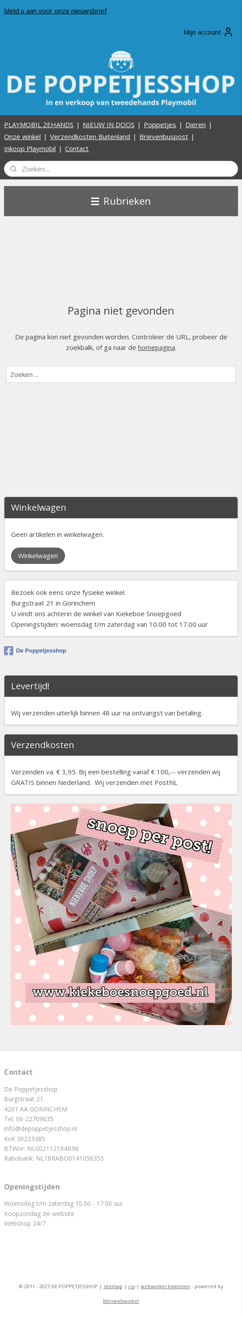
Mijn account (209, 32)
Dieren (195, 124)
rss (131, 1286)
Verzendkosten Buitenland (90, 136)
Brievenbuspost (163, 136)
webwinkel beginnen (165, 1286)
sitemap (113, 1286)
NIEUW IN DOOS (108, 124)
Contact (76, 148)
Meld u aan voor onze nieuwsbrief (55, 10)
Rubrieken (121, 201)
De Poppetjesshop (35, 650)
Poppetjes (160, 124)
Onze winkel (22, 136)
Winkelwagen (38, 555)
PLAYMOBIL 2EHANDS (38, 124)
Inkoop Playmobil (30, 148)
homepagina (156, 347)
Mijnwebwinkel (121, 1301)
